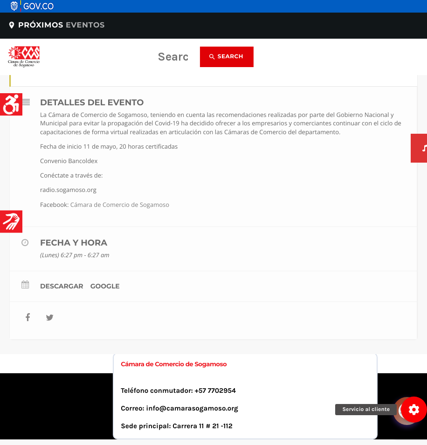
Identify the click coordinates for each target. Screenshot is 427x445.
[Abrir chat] (408, 384)
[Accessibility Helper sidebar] (11, 104)
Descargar (61, 286)
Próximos (56, 25)
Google (105, 286)
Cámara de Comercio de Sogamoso (119, 204)
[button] (414, 410)
